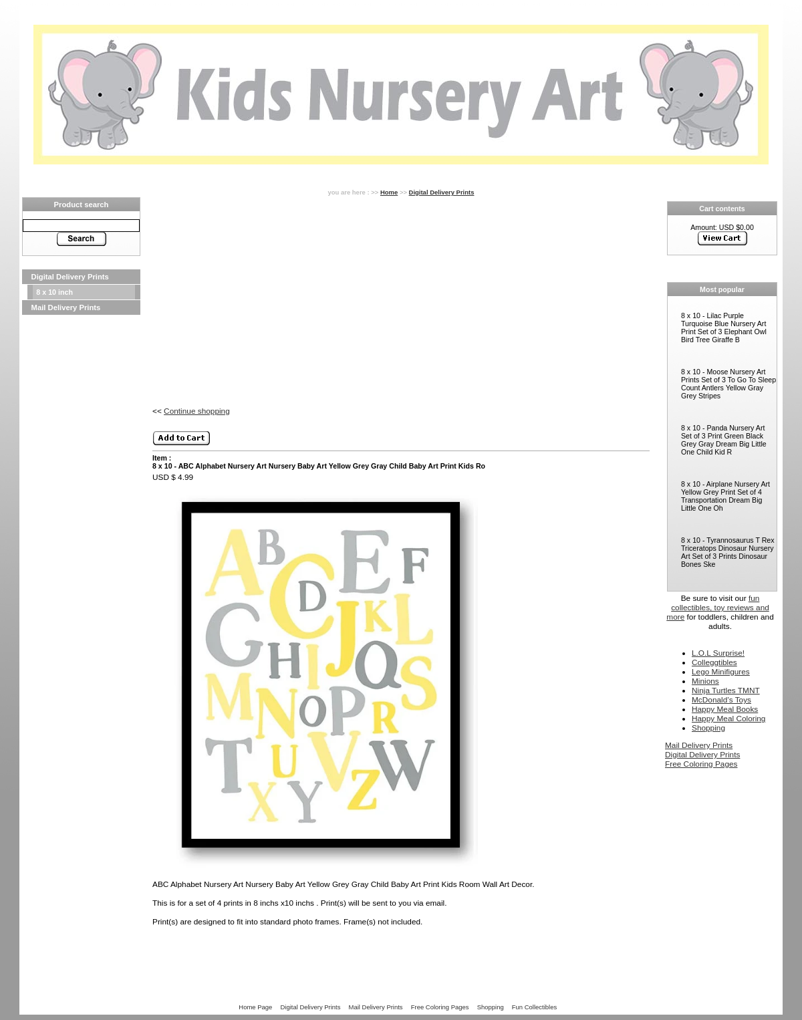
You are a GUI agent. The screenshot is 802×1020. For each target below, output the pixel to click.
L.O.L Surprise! (718, 653)
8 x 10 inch (54, 292)
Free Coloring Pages (701, 764)
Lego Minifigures (721, 671)
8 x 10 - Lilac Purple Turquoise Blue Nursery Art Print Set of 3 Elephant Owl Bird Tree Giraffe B (724, 327)
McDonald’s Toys (721, 700)
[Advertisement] (81, 516)
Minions (705, 681)
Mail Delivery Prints (66, 307)
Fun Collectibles (534, 1007)
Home (389, 192)
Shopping (708, 728)
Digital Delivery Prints (70, 277)
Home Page (255, 1007)
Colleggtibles (714, 662)
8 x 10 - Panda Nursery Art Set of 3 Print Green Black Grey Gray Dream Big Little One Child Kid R (724, 440)
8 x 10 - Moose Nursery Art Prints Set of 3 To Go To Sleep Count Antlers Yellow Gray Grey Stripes (728, 384)
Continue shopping (197, 411)
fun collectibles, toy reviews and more (717, 608)
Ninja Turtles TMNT (726, 690)
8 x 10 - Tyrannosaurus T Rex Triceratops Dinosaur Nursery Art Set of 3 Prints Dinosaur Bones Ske (728, 552)
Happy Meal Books (725, 709)
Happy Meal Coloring (728, 718)
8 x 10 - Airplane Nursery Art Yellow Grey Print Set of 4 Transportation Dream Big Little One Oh (725, 496)
